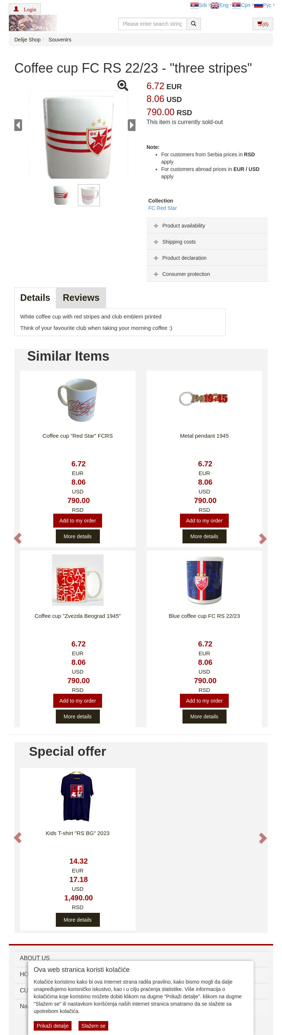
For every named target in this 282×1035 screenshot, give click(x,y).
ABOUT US (35, 958)
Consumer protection (181, 274)
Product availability (178, 226)
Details (35, 297)
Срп (241, 5)
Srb (198, 5)
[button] (25, 8)
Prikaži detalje (53, 1026)
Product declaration (179, 258)
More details (77, 536)
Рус (262, 5)
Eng (219, 5)
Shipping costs (174, 242)
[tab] (207, 225)
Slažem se (93, 1026)
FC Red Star (162, 208)
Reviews (81, 297)
